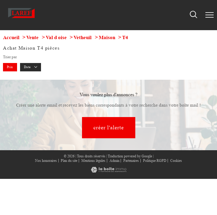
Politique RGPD (154, 161)
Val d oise (56, 37)
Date (30, 67)
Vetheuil (83, 37)
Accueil (11, 37)
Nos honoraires (46, 161)
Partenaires (131, 161)
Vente (32, 37)
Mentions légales (93, 161)
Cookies (176, 161)
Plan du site (69, 161)
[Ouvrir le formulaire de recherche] (193, 14)
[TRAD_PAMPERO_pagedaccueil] (21, 18)
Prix (10, 67)
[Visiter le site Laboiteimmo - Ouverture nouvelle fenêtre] (109, 171)
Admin (114, 161)
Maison (107, 37)
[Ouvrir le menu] (209, 15)
